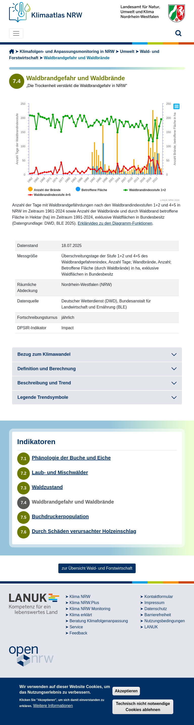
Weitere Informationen (53, 705)
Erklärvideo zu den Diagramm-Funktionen (115, 223)
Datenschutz (155, 609)
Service (76, 627)
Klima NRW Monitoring (89, 609)
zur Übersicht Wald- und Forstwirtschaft (97, 568)
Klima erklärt (80, 615)
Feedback (78, 633)
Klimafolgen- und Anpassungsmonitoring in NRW (67, 51)
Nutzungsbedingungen (164, 621)
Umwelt (127, 51)
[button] (178, 33)
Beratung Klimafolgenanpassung (98, 621)
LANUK (151, 627)
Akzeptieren (126, 691)
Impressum (154, 602)
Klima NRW (79, 596)
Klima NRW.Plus (84, 602)
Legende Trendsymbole (42, 397)
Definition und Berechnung (46, 368)
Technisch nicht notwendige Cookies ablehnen (143, 706)
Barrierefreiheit (157, 615)
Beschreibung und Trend (44, 382)
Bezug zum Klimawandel (43, 354)
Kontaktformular (158, 596)
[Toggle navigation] (16, 33)
